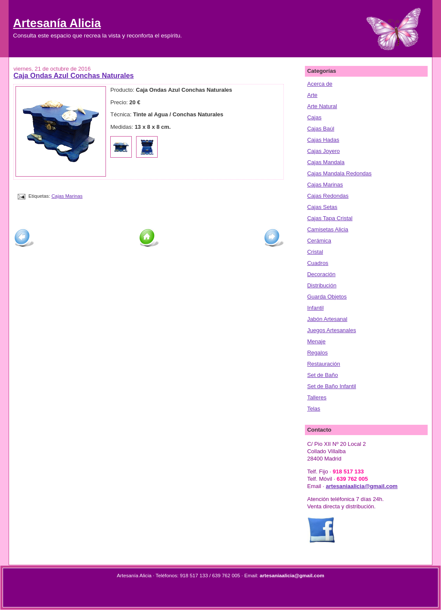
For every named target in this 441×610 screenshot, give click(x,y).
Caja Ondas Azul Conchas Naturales (73, 75)
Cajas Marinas (66, 196)
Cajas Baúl (320, 128)
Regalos (317, 352)
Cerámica (319, 240)
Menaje (316, 341)
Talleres (316, 397)
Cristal (315, 252)
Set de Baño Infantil (331, 386)
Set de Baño (322, 375)
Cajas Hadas (323, 140)
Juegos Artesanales (331, 330)
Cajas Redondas (327, 196)
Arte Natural (322, 106)
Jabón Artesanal (327, 319)
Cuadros (317, 263)
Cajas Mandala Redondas (339, 173)
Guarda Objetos (327, 296)
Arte (312, 95)
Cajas (314, 117)
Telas (313, 408)
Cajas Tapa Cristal (329, 218)
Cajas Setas (322, 207)
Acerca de (319, 84)
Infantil (315, 308)
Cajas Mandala (326, 162)
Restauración (323, 364)
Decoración (321, 274)
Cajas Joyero (323, 151)
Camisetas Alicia (327, 229)
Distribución (321, 285)
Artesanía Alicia (57, 23)
